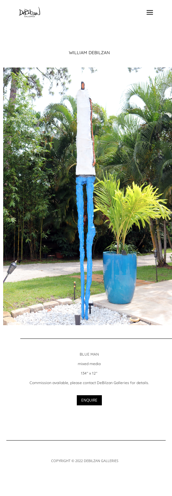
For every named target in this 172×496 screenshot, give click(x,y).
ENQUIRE (89, 400)
